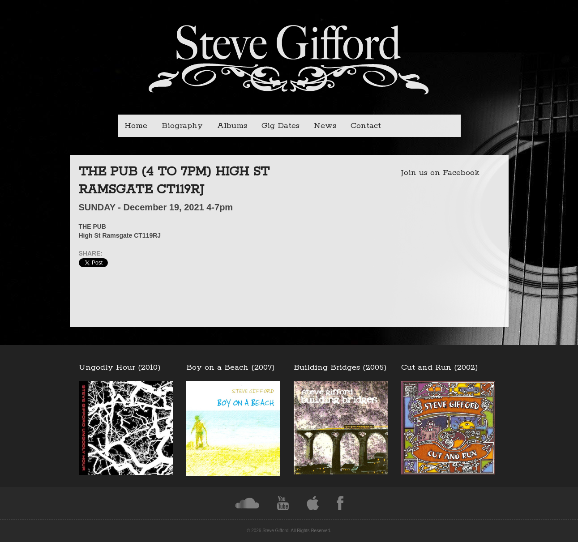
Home (135, 126)
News (325, 126)
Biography (182, 126)
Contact (366, 126)
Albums (232, 126)
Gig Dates (280, 126)
